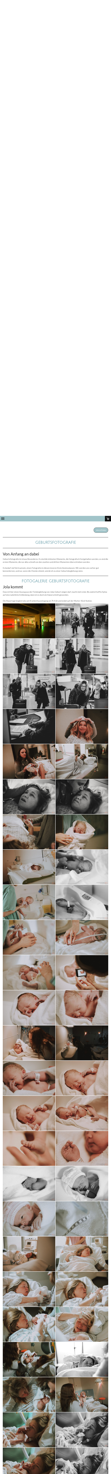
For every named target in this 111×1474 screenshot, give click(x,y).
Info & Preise (101, 530)
